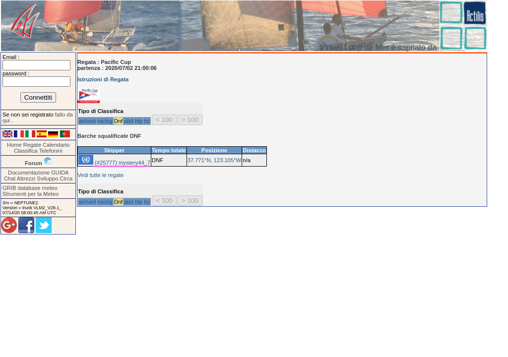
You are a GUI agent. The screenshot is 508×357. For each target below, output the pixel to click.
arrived (87, 121)
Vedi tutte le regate (100, 175)
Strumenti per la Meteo (30, 194)
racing (104, 121)
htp (139, 121)
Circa (66, 178)
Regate (32, 145)
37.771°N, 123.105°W (214, 160)
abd (128, 121)
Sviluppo (47, 178)
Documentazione (29, 173)
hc (147, 121)
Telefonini (51, 151)
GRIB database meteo (30, 188)
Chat (10, 178)
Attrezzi (26, 178)
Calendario (56, 145)
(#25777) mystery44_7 (121, 163)
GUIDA (59, 173)
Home (14, 145)
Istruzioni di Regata (102, 79)
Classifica (26, 151)
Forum (33, 163)
